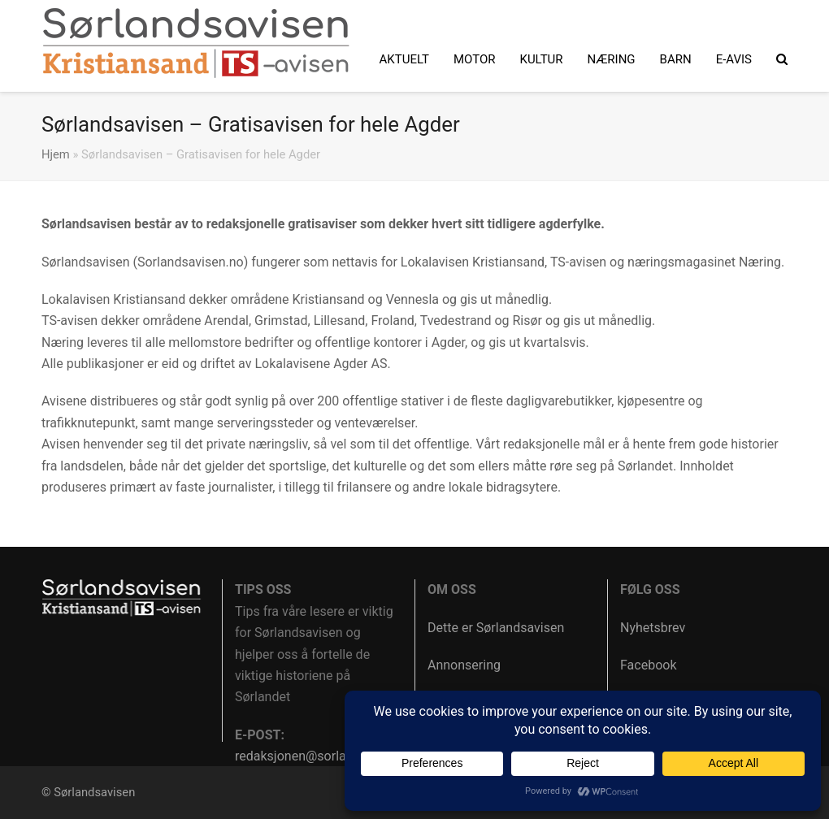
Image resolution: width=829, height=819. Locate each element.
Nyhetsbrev (652, 627)
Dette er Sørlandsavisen (496, 627)
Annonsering (464, 665)
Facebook (648, 665)
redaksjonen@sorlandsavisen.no (329, 756)
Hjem (55, 154)
